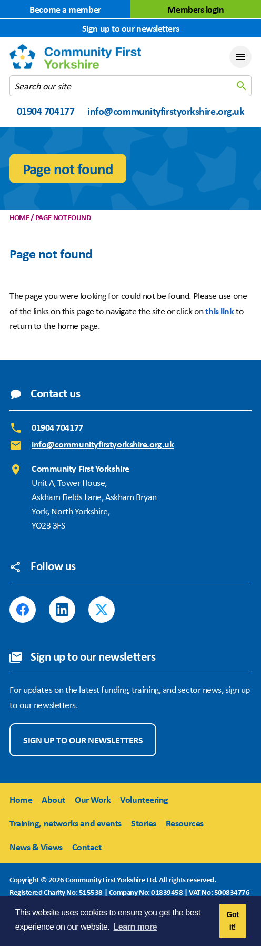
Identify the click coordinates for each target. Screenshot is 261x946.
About (53, 799)
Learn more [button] (135, 926)
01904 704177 (46, 111)
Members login (195, 9)
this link (219, 310)
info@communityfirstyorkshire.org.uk (165, 111)
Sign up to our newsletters (130, 28)
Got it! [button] (232, 920)
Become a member (65, 9)
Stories (143, 822)
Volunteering (144, 799)
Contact (87, 846)
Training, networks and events (65, 822)
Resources (185, 822)
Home (19, 217)
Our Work (93, 799)
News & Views (36, 846)
